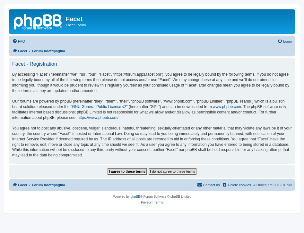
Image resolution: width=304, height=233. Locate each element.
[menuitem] (18, 41)
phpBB (135, 196)
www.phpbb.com (227, 106)
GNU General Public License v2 (99, 106)
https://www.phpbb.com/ (97, 117)
